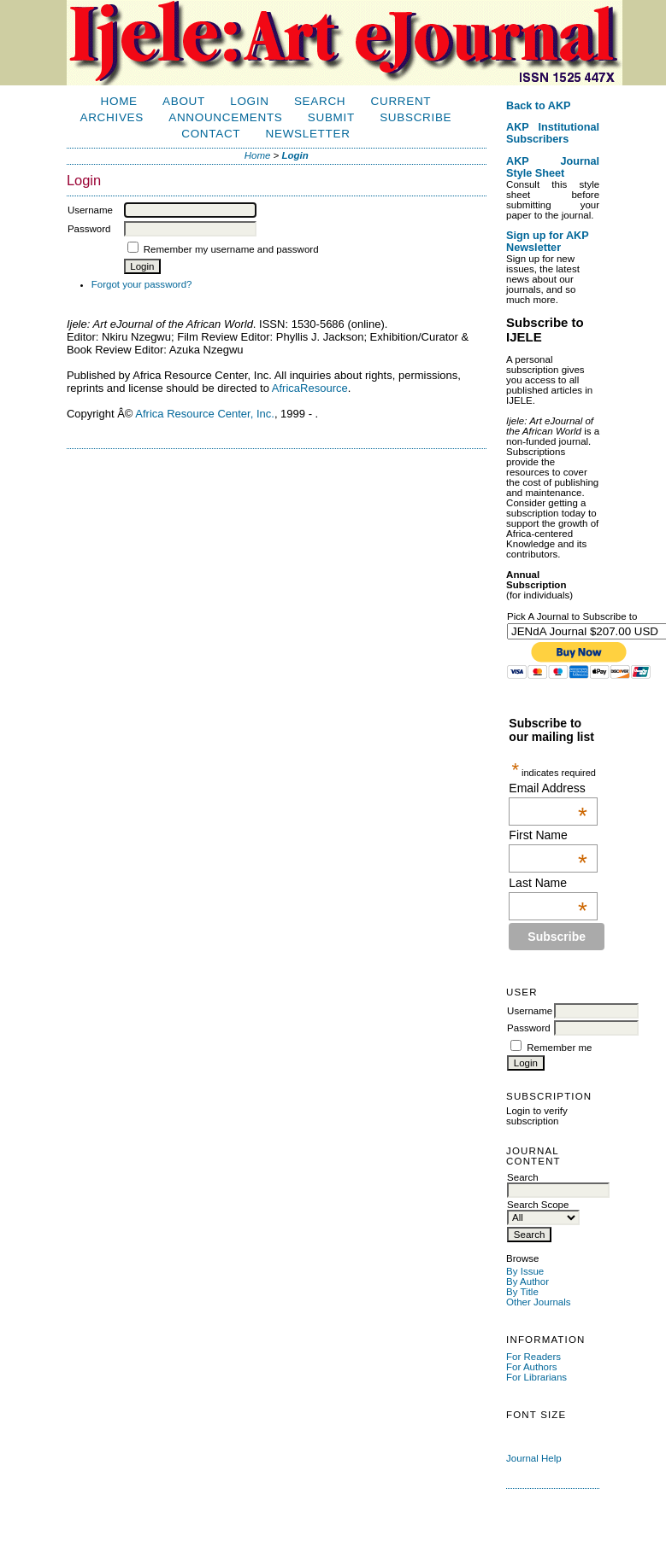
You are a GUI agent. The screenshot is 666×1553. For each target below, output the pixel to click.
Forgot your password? (141, 284)
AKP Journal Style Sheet (552, 167)
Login (249, 101)
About (183, 101)
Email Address (548, 788)
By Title (522, 1292)
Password (529, 1028)
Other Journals (538, 1302)
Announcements (225, 117)
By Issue (525, 1271)
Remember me (559, 1047)
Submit (331, 117)
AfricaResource (310, 388)
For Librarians (536, 1377)
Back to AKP (538, 106)
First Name (548, 835)
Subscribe (415, 117)
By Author (527, 1281)
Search (319, 101)
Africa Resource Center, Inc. (204, 413)
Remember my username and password (231, 249)
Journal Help (534, 1458)
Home (119, 101)
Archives (112, 117)
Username (529, 1011)
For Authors (531, 1367)
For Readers (533, 1357)
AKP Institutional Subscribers (552, 133)
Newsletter (308, 133)
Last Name (548, 883)
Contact (210, 133)
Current (401, 101)
